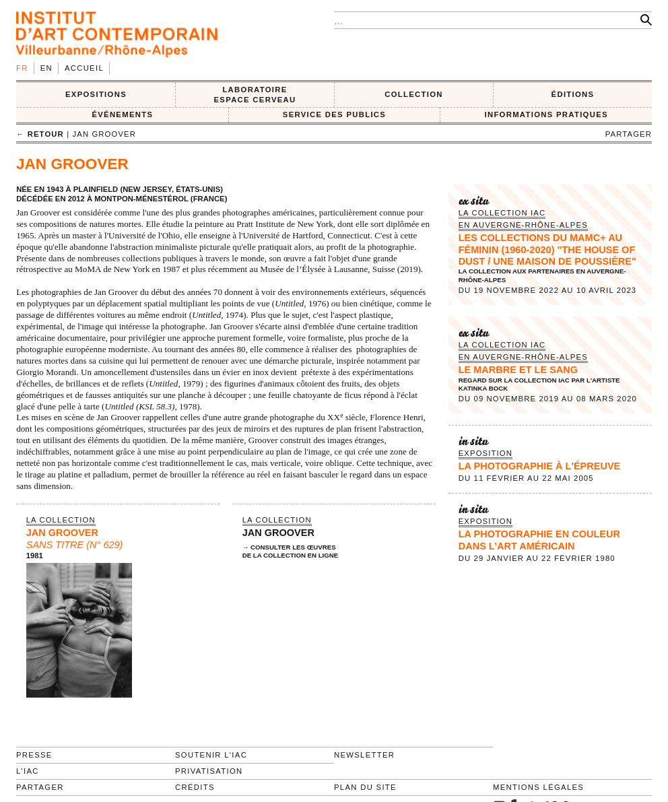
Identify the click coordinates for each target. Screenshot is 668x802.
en (46, 68)
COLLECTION (414, 94)
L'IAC (27, 771)
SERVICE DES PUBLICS (334, 114)
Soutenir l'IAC (211, 755)
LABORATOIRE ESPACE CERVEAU (254, 95)
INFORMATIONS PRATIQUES (545, 114)
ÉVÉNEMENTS (122, 114)
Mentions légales (538, 787)
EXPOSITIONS (96, 94)
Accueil (84, 68)
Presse (34, 755)
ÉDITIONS (573, 94)
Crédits (195, 787)
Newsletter (364, 755)
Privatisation (209, 771)
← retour (40, 134)
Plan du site (365, 787)
